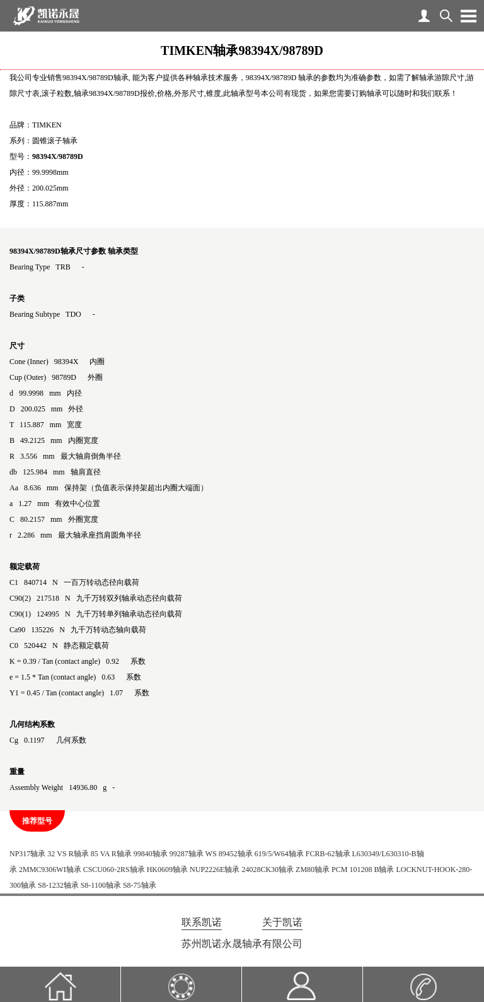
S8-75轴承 (139, 885)
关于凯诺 (282, 922)
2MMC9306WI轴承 (50, 869)
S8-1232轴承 (58, 885)
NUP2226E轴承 (214, 869)
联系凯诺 (202, 922)
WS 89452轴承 (229, 853)
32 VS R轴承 (67, 853)
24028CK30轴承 (267, 869)
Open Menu (468, 16)
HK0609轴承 (167, 869)
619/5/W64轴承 (279, 853)
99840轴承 (151, 853)
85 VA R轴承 (111, 853)
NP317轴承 (27, 853)
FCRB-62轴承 (328, 853)
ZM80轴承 (313, 869)
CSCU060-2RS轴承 (114, 869)
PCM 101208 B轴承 (362, 869)
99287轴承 (187, 853)
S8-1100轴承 (101, 885)
